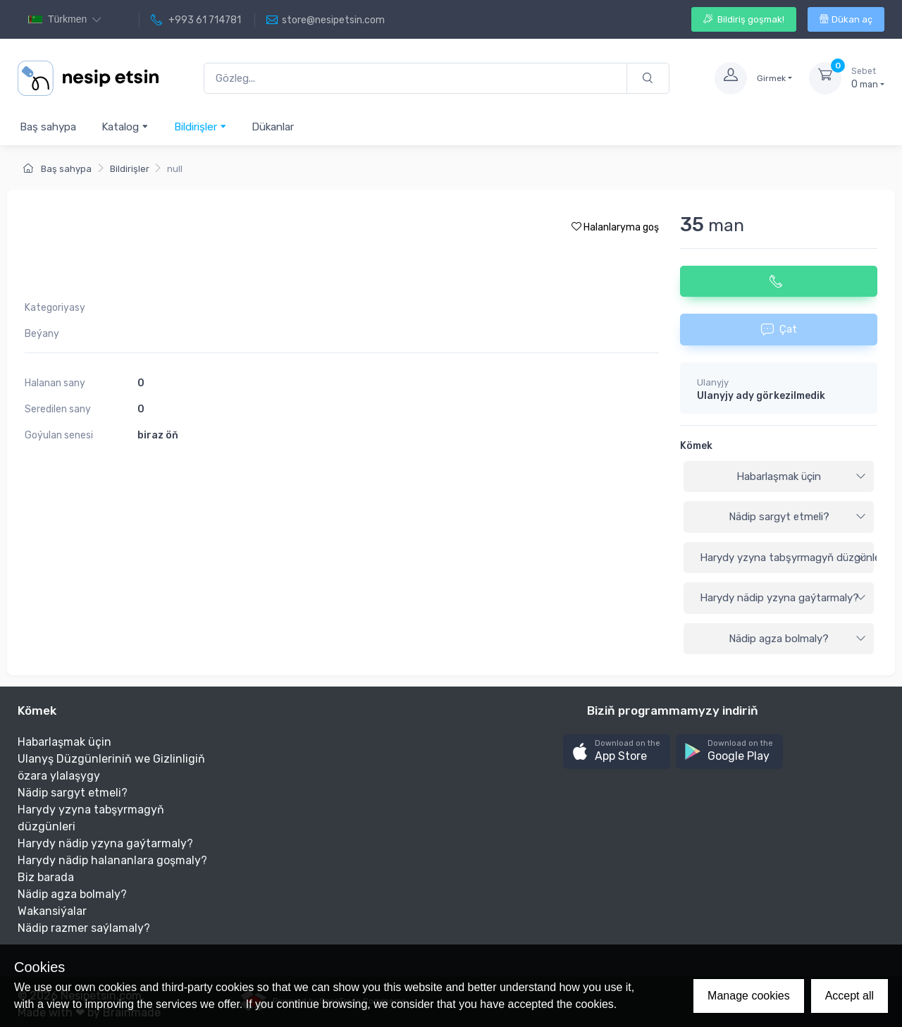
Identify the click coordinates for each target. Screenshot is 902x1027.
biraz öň (157, 435)
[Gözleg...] (415, 78)
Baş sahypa (48, 127)
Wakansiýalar (52, 911)
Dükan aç (846, 19)
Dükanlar (273, 127)
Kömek (696, 446)
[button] (616, 752)
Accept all (849, 996)
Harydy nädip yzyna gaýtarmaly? (783, 597)
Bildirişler (200, 126)
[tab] (779, 477)
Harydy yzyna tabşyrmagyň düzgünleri (787, 557)
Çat (779, 329)
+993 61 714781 (196, 20)
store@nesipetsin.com (325, 20)
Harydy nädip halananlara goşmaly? (112, 860)
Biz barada (46, 877)
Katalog (125, 126)
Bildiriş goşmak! (743, 19)
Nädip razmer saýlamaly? (84, 928)
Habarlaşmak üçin (801, 476)
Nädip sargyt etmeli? (798, 516)
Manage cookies (749, 996)
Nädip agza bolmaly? (797, 638)
